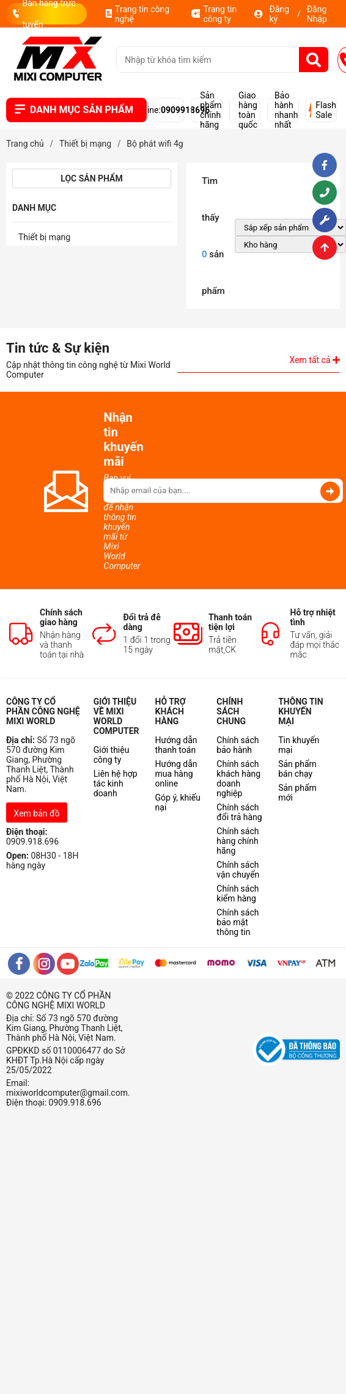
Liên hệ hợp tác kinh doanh (116, 783)
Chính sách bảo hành (237, 745)
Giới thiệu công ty (112, 755)
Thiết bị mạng (44, 237)
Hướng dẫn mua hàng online (176, 773)
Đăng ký (279, 14)
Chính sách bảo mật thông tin (237, 922)
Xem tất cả (315, 360)
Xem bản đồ (37, 813)
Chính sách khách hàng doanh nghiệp (238, 778)
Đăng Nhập (317, 14)
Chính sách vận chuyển (237, 869)
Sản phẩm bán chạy (297, 769)
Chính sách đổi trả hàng (239, 812)
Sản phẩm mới (297, 792)
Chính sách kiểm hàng (237, 893)
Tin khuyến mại (298, 745)
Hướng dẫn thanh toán (176, 745)
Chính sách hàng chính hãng (237, 841)
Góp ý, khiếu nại (178, 802)
